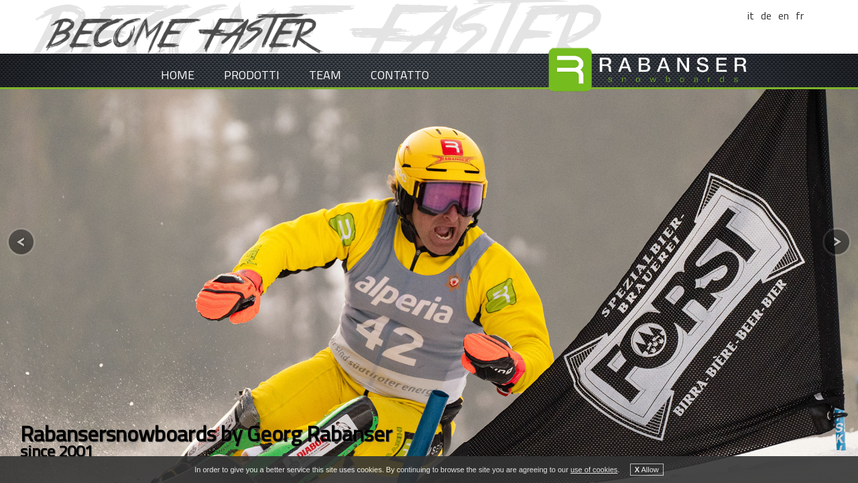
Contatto (400, 75)
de (766, 15)
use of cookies (593, 470)
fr (800, 15)
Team (325, 75)
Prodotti (252, 75)
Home (177, 75)
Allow (647, 470)
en (783, 15)
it (750, 15)
